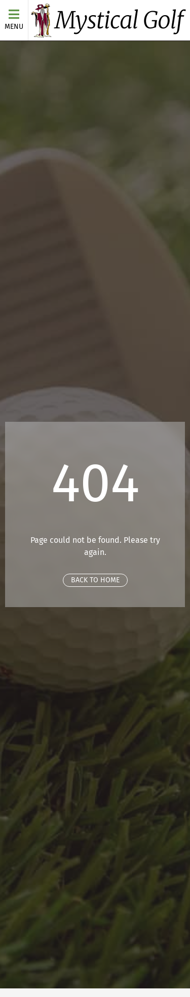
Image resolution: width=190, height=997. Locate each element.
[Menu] (14, 14)
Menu (14, 26)
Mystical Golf (119, 20)
